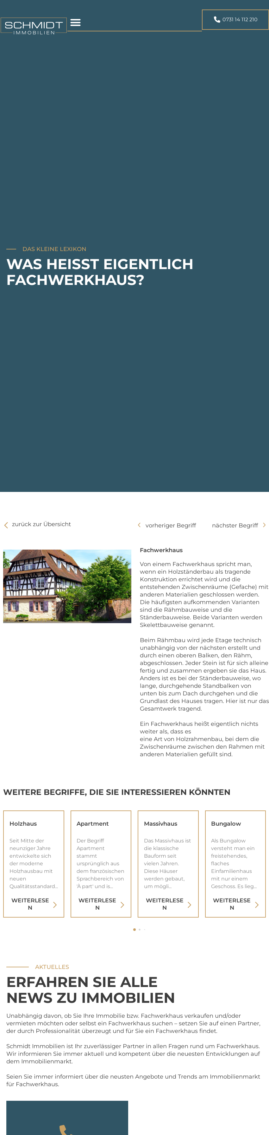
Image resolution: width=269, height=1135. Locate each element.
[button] (75, 23)
